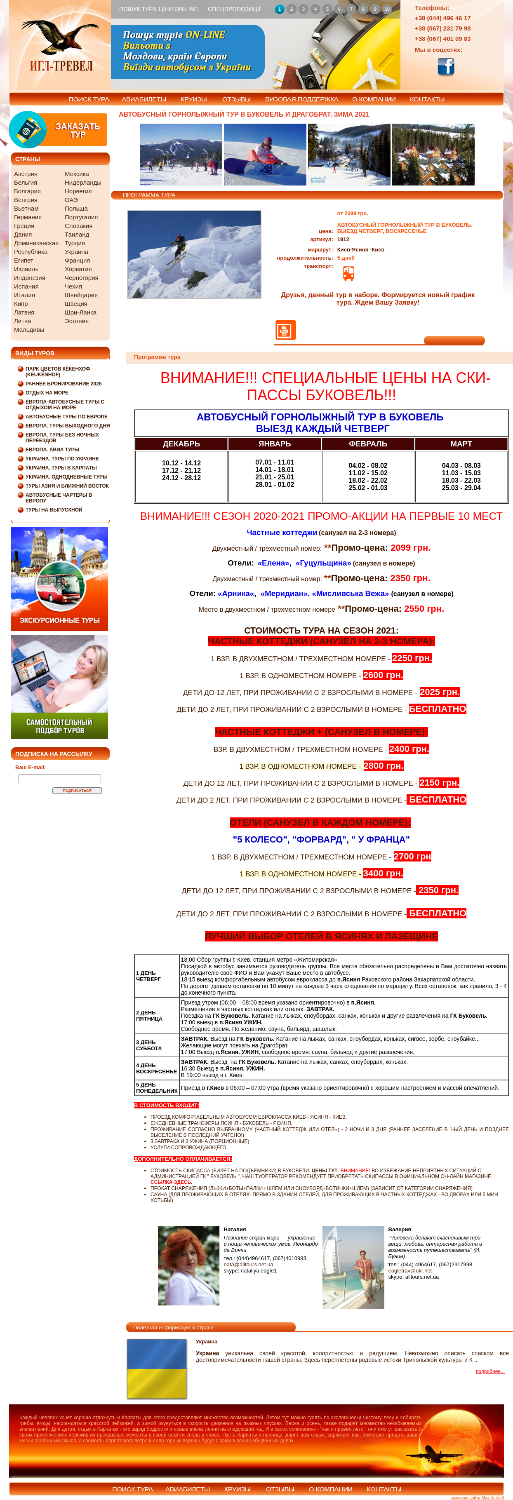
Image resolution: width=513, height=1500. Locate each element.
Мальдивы (29, 329)
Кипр (21, 303)
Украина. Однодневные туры (67, 477)
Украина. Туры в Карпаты (61, 468)
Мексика (77, 173)
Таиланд (77, 234)
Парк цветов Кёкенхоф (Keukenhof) (58, 372)
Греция (24, 225)
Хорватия (78, 268)
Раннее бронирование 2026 (64, 384)
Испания (26, 286)
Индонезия (29, 277)
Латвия (24, 312)
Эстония (77, 320)
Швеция (76, 303)
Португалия (81, 217)
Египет (23, 260)
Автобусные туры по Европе (67, 417)
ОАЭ (71, 199)
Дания (23, 234)
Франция (77, 260)
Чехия (73, 286)
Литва (22, 320)
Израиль (26, 268)
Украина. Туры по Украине (62, 459)
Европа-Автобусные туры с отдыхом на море (65, 405)
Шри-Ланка (80, 312)
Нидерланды (83, 182)
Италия (24, 294)
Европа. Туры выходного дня (68, 426)
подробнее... (490, 1371)
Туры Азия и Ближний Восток (67, 486)
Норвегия (78, 191)
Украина (76, 251)
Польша (76, 208)
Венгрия (26, 199)
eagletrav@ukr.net (410, 1271)
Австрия (26, 173)
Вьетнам (26, 208)
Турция (75, 242)
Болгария (27, 191)
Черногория (82, 277)
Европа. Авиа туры (52, 450)
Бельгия (25, 182)
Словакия (78, 225)
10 (387, 9)
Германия (28, 217)
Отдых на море (47, 393)
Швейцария (81, 294)
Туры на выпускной (54, 510)
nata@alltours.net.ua (248, 1264)
